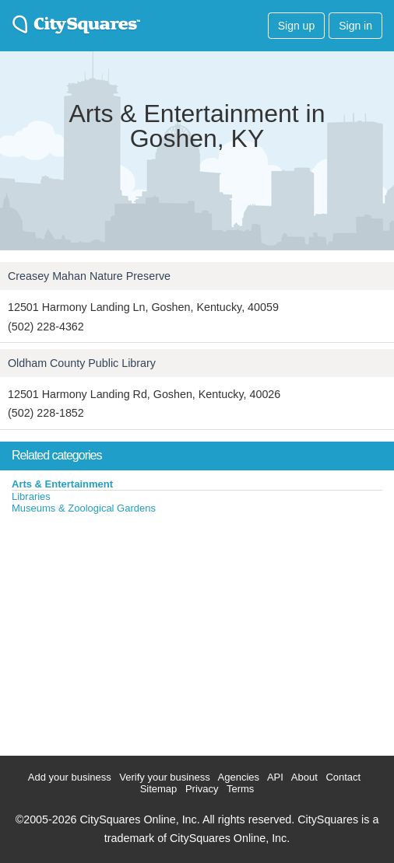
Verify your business (164, 777)
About (304, 777)
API (275, 777)
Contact (343, 777)
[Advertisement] (117, 631)
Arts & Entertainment (62, 484)
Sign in (355, 25)
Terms (240, 789)
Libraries (31, 496)
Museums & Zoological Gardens (84, 508)
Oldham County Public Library (82, 363)
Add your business (69, 777)
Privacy (202, 789)
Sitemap (159, 789)
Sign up (296, 25)
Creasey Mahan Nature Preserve (89, 276)
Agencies (238, 777)
